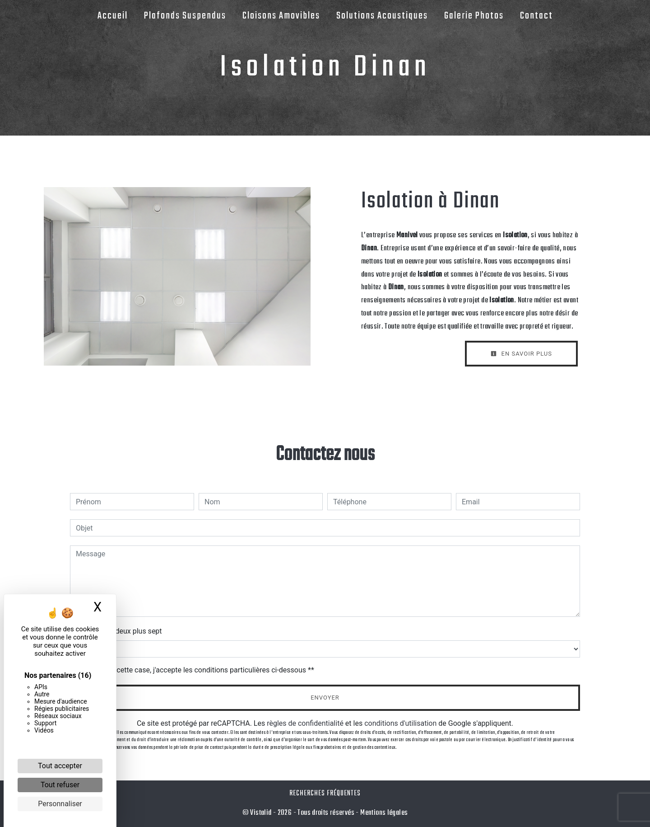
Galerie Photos (474, 15)
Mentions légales (383, 813)
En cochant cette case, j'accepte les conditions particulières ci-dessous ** (196, 670)
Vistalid (260, 813)
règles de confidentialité (305, 723)
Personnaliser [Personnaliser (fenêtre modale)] (60, 803)
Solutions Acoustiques (382, 15)
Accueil (113, 15)
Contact (536, 15)
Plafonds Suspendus (185, 15)
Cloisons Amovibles (281, 15)
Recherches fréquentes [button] (325, 793)
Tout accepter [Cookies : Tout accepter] (60, 765)
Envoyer (325, 697)
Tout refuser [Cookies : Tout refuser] (60, 784)
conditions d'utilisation (400, 723)
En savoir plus (521, 353)
